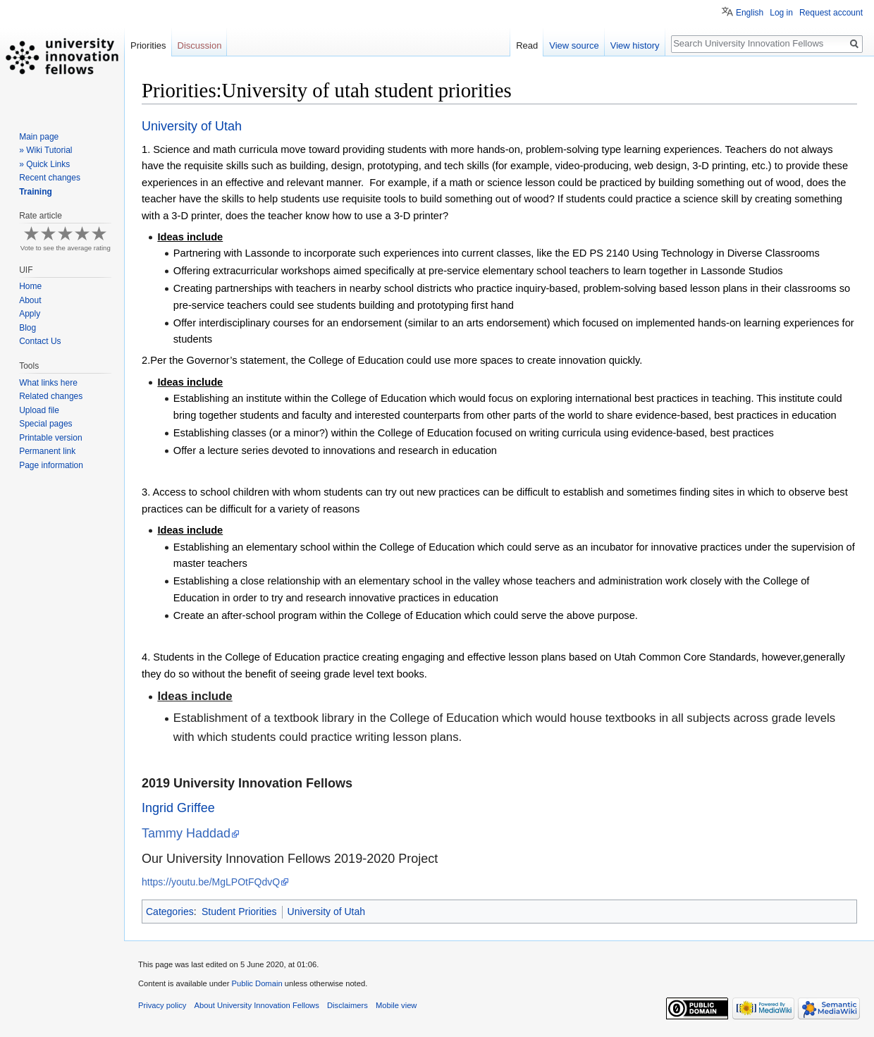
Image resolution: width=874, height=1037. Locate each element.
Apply (29, 314)
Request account (831, 13)
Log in (781, 13)
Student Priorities (239, 911)
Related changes (50, 396)
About (30, 300)
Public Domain (256, 983)
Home (30, 286)
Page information (51, 465)
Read (527, 45)
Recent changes (49, 178)
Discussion (200, 45)
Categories (170, 911)
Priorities (148, 45)
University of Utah (326, 911)
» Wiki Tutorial (45, 150)
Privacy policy (162, 1005)
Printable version (50, 438)
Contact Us (40, 341)
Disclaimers (347, 1005)
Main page (39, 137)
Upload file (39, 410)
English (749, 13)
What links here (48, 383)
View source (574, 45)
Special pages (45, 424)
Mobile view (396, 1005)
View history (635, 45)
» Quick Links (44, 164)
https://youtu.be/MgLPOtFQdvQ (211, 882)
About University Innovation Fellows (257, 1005)
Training (35, 192)
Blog (27, 328)
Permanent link (47, 451)
